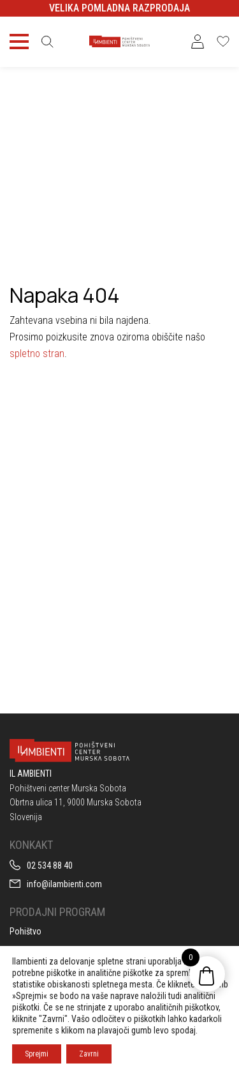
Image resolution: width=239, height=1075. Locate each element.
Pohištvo (25, 931)
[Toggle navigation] (19, 41)
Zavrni (89, 1053)
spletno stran (37, 353)
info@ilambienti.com (64, 884)
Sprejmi (36, 1053)
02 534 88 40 (50, 865)
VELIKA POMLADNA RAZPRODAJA (119, 8)
